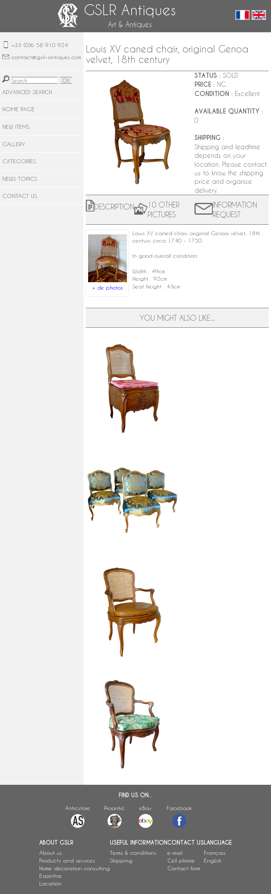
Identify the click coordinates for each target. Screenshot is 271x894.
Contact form (183, 868)
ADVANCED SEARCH (27, 92)
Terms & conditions (133, 852)
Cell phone (181, 860)
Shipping (121, 860)
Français (215, 852)
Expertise (50, 875)
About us (50, 852)
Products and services (67, 860)
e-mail (174, 852)
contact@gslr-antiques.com (46, 57)
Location (50, 883)
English (212, 860)
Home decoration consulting (74, 868)
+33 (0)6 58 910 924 (40, 45)
